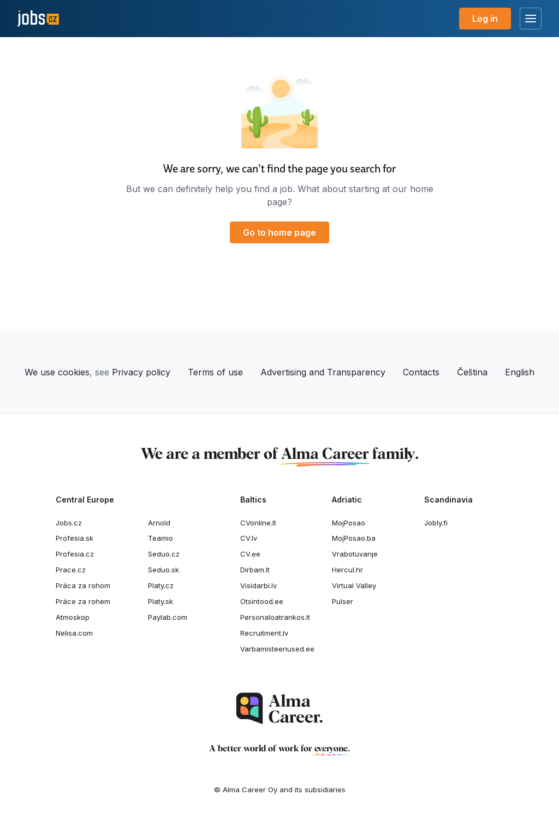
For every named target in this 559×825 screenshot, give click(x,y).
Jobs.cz (69, 522)
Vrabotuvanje (355, 553)
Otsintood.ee (261, 601)
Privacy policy (141, 372)
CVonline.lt (258, 522)
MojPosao (348, 522)
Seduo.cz (164, 553)
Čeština (472, 372)
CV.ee (250, 553)
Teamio (160, 538)
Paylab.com (167, 617)
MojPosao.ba (354, 538)
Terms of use (215, 372)
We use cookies (57, 372)
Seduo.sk (163, 569)
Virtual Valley (354, 585)
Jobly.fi (436, 522)
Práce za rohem (83, 601)
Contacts (421, 372)
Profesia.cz (75, 553)
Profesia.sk (74, 538)
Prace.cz (71, 569)
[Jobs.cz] (38, 18)
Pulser (342, 601)
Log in (485, 18)
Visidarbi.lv (258, 585)
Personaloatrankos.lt (275, 617)
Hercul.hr (347, 569)
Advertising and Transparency (322, 372)
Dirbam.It (255, 569)
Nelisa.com (74, 633)
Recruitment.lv (264, 633)
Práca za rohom (83, 585)
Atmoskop (73, 617)
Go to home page (279, 232)
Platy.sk (160, 601)
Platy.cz (161, 585)
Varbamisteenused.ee (277, 648)
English (519, 372)
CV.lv (248, 538)
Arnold (159, 522)
